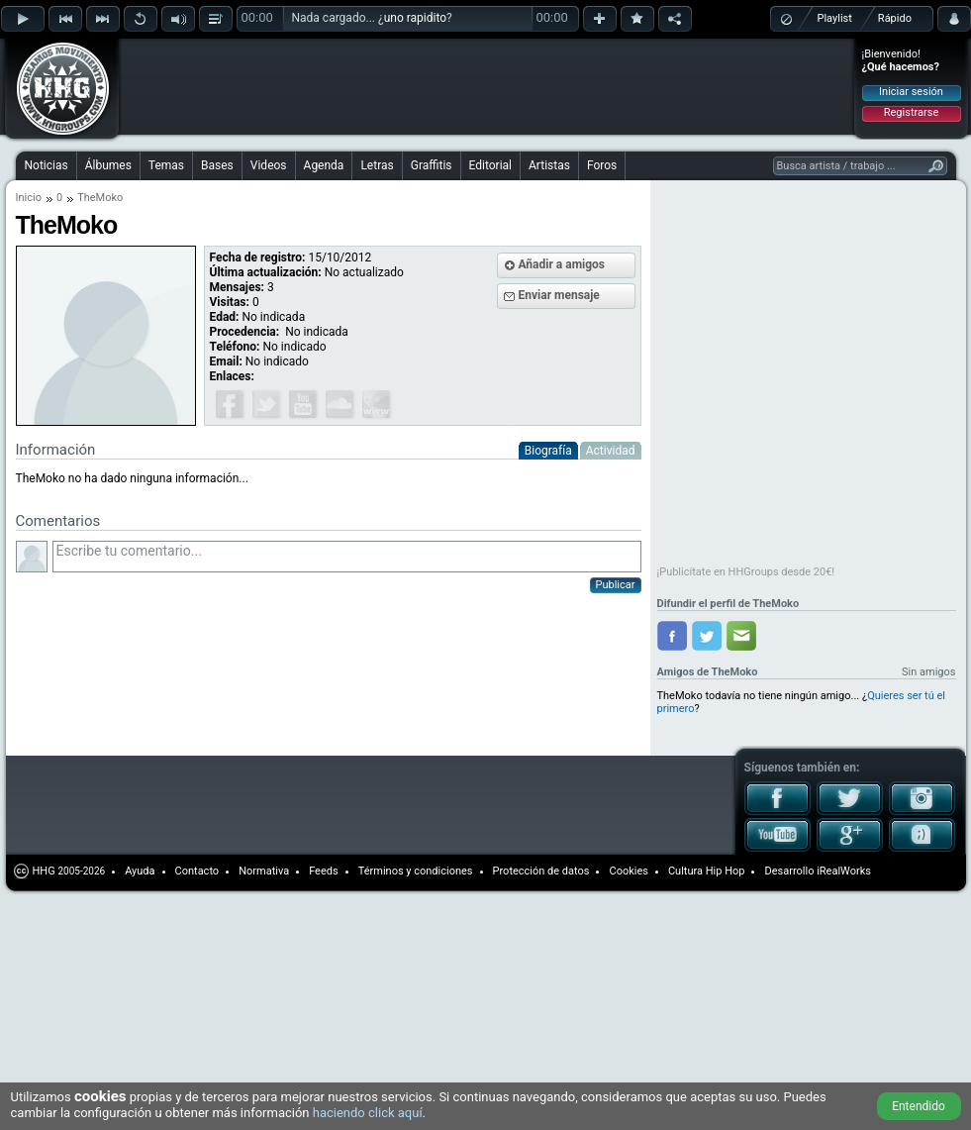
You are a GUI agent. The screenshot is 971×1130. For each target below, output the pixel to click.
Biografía (548, 451)
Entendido (918, 1106)
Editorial (490, 165)
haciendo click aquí (368, 1112)
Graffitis (431, 165)
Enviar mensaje (559, 295)
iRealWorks (844, 871)
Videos (268, 165)
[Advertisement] (249, 71)
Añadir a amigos (562, 264)
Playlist (835, 18)
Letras (376, 165)
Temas (166, 165)
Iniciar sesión (911, 91)
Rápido (895, 18)
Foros (602, 165)
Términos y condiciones (415, 871)
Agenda (324, 165)
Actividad (610, 451)
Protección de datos (541, 871)
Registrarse (911, 112)
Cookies (628, 871)
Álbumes (108, 165)
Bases (217, 165)
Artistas (549, 165)
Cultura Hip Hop (706, 871)
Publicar (615, 584)
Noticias (46, 165)
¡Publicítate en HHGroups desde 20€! (746, 571)
